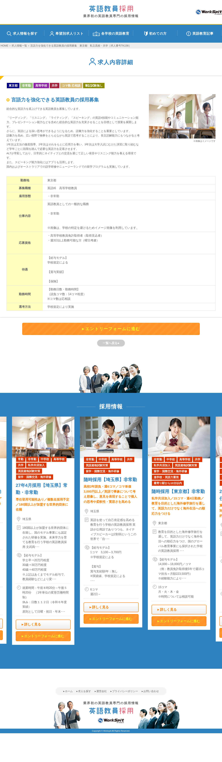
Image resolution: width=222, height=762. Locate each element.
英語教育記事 (199, 33)
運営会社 (101, 691)
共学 (55, 85)
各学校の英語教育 (111, 33)
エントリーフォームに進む (112, 328)
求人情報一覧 (19, 45)
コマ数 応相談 (71, 85)
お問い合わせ (151, 691)
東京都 (13, 85)
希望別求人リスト (67, 33)
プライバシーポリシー (125, 691)
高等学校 (41, 85)
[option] (111, 522)
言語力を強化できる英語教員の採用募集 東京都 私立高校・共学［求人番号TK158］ (80, 45)
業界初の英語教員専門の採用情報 (111, 11)
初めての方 (155, 33)
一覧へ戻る (110, 343)
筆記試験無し (94, 85)
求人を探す (84, 691)
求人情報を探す (22, 33)
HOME (4, 45)
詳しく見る (32, 624)
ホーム (69, 691)
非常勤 (26, 85)
